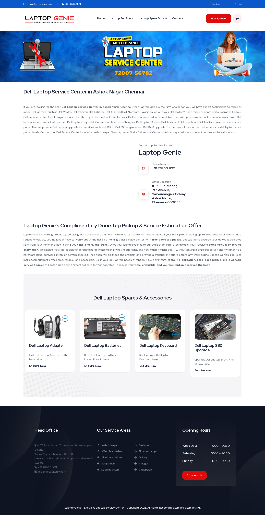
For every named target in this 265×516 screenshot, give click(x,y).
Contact (216, 4)
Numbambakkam (110, 457)
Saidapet (142, 445)
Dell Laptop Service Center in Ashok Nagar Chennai (97, 107)
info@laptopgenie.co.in (38, 4)
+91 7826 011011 (45, 467)
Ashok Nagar (107, 445)
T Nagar (141, 463)
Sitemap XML (193, 508)
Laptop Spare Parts (150, 18)
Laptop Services (119, 18)
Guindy (141, 457)
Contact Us (195, 475)
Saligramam (106, 463)
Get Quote (216, 18)
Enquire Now (38, 366)
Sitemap (178, 508)
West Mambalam (110, 451)
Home (99, 18)
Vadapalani (143, 469)
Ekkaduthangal (145, 451)
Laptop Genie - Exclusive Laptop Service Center (94, 508)
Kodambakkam (108, 469)
